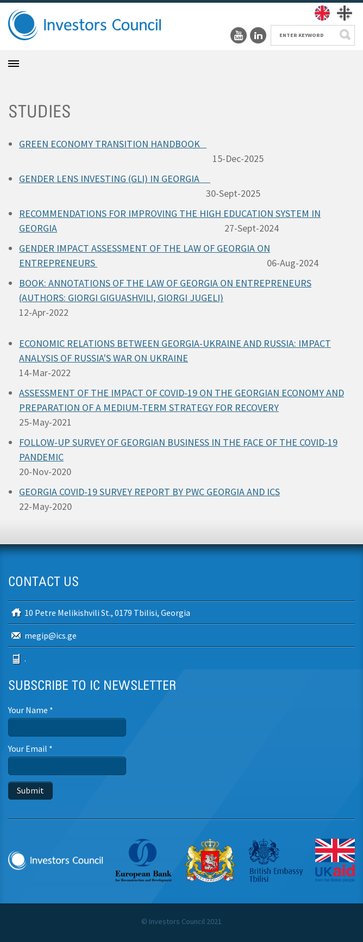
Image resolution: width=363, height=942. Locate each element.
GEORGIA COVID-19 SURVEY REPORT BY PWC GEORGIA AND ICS (149, 491)
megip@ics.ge (50, 635)
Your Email (30, 748)
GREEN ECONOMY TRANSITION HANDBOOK (112, 144)
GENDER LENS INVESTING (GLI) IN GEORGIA (114, 178)
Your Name (30, 709)
